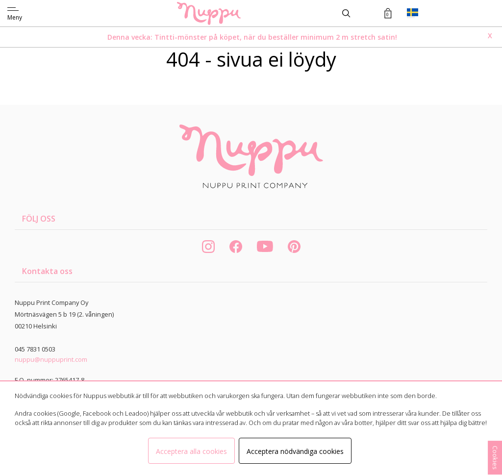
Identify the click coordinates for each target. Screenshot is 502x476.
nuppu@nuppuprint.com (51, 359)
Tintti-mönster (181, 37)
